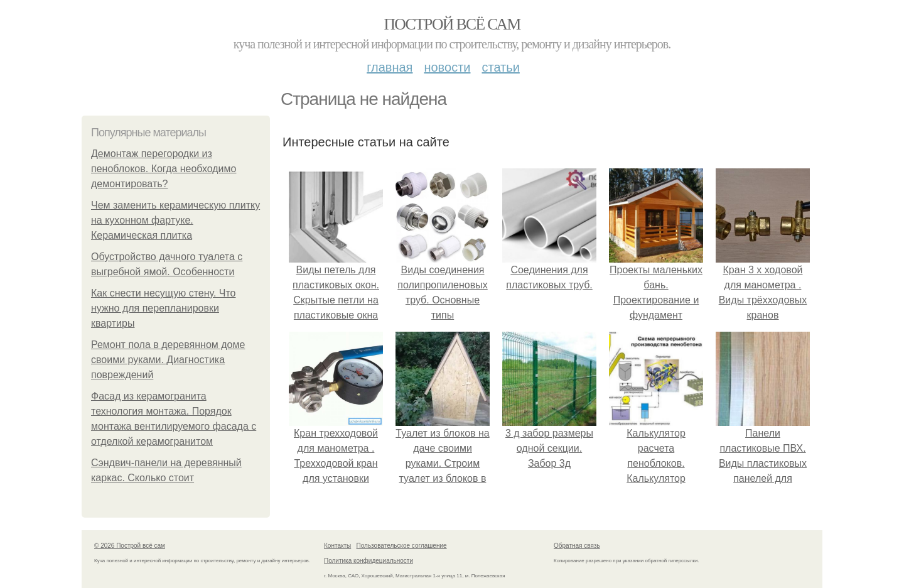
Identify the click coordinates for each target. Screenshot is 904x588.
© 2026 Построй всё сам (129, 545)
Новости (447, 67)
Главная (389, 67)
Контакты (337, 545)
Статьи (500, 67)
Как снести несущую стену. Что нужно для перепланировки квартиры (163, 308)
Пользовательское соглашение (402, 545)
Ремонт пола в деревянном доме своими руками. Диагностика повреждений (168, 359)
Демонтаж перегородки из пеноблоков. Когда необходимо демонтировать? (163, 168)
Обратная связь (577, 545)
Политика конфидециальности (368, 560)
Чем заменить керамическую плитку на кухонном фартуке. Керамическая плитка (175, 220)
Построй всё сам (452, 24)
